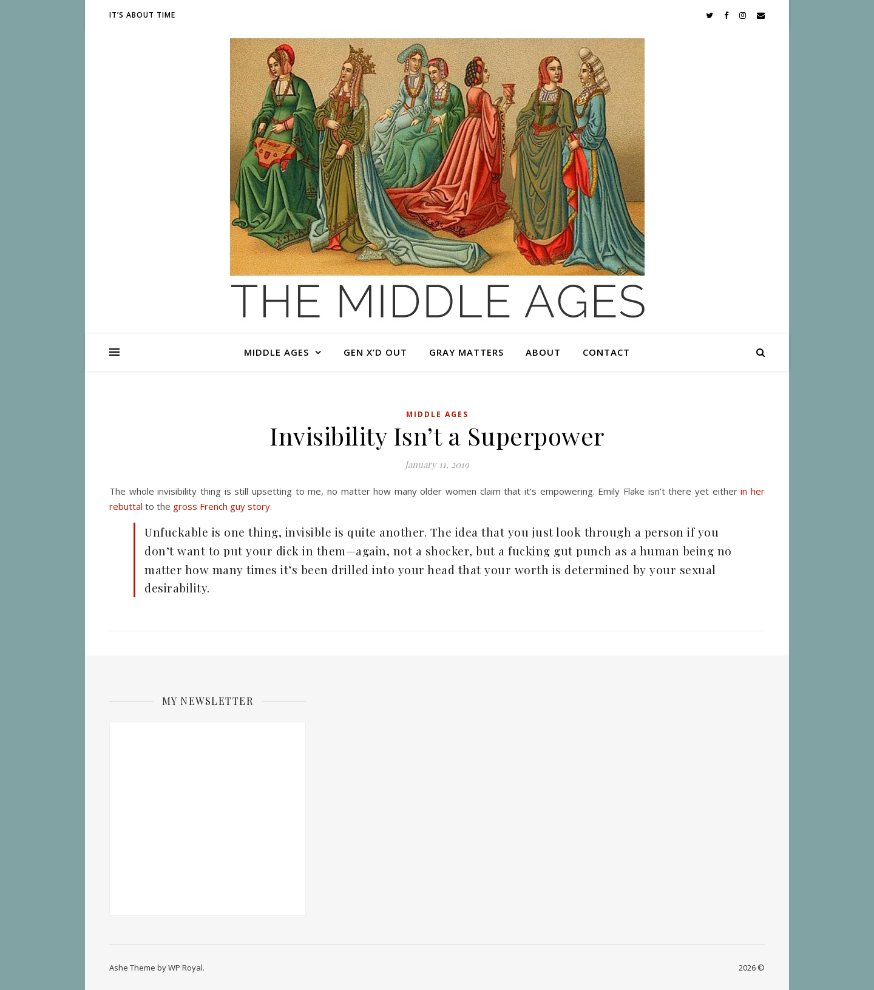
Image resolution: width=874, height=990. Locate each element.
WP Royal (185, 967)
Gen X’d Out (375, 352)
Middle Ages (276, 352)
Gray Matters (466, 352)
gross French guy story (221, 506)
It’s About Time (142, 15)
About (543, 352)
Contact (606, 352)
